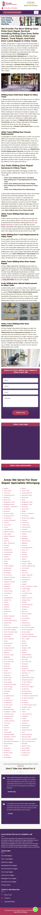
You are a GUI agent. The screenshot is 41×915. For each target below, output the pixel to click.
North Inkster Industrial (11, 627)
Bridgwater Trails (27, 504)
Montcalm (25, 616)
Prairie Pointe (8, 650)
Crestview (25, 529)
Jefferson (24, 570)
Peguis (24, 641)
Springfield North (27, 693)
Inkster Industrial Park (28, 566)
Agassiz (6, 488)
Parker (6, 641)
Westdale (24, 743)
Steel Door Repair (7, 862)
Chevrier (6, 522)
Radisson (6, 652)
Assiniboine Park (27, 495)
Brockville (25, 506)
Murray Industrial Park (10, 620)
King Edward (25, 579)
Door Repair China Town (11, 15)
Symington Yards (9, 709)
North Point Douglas (28, 627)
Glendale (24, 554)
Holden (6, 563)
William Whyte (8, 752)
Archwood (7, 493)
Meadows (7, 609)
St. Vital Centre (8, 705)
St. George (7, 698)
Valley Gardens (26, 725)
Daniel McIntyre (26, 531)
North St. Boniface (27, 629)
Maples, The (7, 600)
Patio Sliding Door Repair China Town (27, 15)
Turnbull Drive (8, 718)
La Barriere (7, 584)
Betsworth (25, 497)
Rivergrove (25, 664)
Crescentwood (8, 529)
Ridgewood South (27, 657)
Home (3, 15)
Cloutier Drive (26, 525)
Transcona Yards (9, 716)
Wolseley (6, 755)
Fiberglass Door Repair (8, 878)
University (25, 723)
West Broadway (8, 739)
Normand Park (26, 625)
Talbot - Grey (26, 709)
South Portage (8, 686)
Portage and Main (9, 648)
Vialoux (6, 730)
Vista (23, 732)
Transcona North (9, 714)
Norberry (6, 625)
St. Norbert (25, 702)
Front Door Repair (7, 872)
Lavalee (24, 584)
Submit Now (20, 412)
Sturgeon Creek (26, 707)
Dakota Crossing (9, 531)
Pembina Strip (8, 643)
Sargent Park (8, 677)
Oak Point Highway (27, 634)
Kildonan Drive (26, 577)
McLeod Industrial (27, 604)
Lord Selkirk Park (27, 593)
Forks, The (25, 550)
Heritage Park (26, 561)
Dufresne (24, 536)
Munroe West (26, 618)
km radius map (20, 443)
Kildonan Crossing (9, 577)
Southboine (25, 689)
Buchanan (7, 511)
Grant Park (7, 559)
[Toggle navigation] (36, 12)
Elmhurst (24, 545)
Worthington (7, 757)
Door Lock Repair (7, 859)
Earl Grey (6, 541)
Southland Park (26, 691)
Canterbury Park (9, 515)
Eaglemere (25, 538)
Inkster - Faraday (27, 563)
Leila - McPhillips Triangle (29, 586)
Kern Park (25, 572)
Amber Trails (25, 490)
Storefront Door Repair (8, 882)
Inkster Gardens (8, 566)
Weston (6, 746)
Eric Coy (6, 547)
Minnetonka (7, 611)
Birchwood (7, 500)
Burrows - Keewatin (28, 513)
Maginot (24, 595)
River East (25, 659)
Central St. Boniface (9, 520)
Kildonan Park (8, 579)
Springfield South (9, 696)
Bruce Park (25, 509)
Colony (6, 527)
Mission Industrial (9, 616)
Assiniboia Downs (9, 495)
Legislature (7, 586)
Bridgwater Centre (9, 502)
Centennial (25, 515)
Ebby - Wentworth (9, 543)
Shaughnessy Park (27, 680)
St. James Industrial (27, 698)
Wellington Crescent (10, 737)
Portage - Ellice (26, 648)
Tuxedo (24, 718)
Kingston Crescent (9, 582)
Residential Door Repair (9, 865)
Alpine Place (7, 490)
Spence (6, 693)
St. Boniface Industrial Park (30, 696)
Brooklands (7, 509)
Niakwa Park (7, 623)
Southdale (7, 691)
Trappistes (25, 716)
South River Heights (28, 686)
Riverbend (7, 664)
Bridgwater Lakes (9, 504)
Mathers (24, 602)
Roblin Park (7, 668)
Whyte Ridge (26, 748)
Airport (24, 488)
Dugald (6, 538)
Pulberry (24, 650)
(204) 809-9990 (9, 901)
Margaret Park (26, 600)
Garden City (7, 554)
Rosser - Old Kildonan (28, 670)
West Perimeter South (28, 741)
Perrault (24, 643)
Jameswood (7, 570)
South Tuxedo (8, 689)
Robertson (25, 666)
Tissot (23, 711)
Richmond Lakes (9, 654)
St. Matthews (8, 702)
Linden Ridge (26, 588)
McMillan (6, 607)
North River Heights (10, 629)
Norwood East (26, 632)
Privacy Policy (5, 885)
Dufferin (24, 534)
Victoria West (8, 732)
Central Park (7, 518)
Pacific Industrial (9, 639)
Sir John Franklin (27, 682)
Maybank (6, 604)
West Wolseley (8, 743)
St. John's (24, 700)
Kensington (7, 572)
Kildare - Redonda (27, 575)
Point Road (7, 645)
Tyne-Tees (7, 723)
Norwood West (8, 634)
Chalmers (24, 520)
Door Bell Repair (6, 855)
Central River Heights (28, 518)
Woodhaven (25, 755)
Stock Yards (7, 707)
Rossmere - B (26, 673)
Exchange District (27, 547)
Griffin (5, 561)
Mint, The (24, 611)
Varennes (6, 727)
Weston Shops (26, 746)
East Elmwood (26, 541)
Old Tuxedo (7, 636)
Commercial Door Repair (9, 869)
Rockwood (25, 668)
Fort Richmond (8, 552)
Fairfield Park (8, 550)
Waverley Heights (9, 734)
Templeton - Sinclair (10, 711)
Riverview (7, 666)
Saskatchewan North (28, 677)
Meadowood (25, 607)
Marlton (6, 602)
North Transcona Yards (10, 632)
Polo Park (25, 645)
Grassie (24, 559)
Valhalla (6, 725)
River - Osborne (8, 659)
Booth (23, 500)
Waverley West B (27, 734)
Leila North (7, 588)
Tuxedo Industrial (9, 721)
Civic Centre (7, 525)
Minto (5, 613)
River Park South (9, 661)
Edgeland (24, 543)
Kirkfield (24, 582)
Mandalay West (8, 598)
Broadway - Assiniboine (11, 506)
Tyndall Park (25, 721)
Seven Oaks (7, 680)
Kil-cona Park (8, 575)
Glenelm (6, 557)
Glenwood (25, 557)
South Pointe (26, 684)
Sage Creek (25, 675)
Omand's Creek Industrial (29, 636)
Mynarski (24, 620)
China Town (25, 522)
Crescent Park (26, 527)
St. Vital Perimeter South (29, 705)
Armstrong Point (27, 493)
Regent (24, 652)
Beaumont (7, 497)
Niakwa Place (26, 623)
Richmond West (26, 654)
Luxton (6, 595)
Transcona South (27, 714)
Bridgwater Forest (27, 502)
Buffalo (24, 511)
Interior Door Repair (7, 875)
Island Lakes (7, 568)
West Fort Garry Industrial (29, 739)
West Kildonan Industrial (11, 741)
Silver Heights (8, 682)
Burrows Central (8, 513)
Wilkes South (26, 750)
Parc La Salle (25, 639)
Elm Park (6, 545)
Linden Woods (8, 591)
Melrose (24, 609)
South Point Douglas (10, 684)
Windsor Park (26, 752)
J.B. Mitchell (25, 568)
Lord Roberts (8, 593)
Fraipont (24, 552)
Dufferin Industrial (9, 536)
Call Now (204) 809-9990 (12, 12)
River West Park (26, 661)
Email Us (7, 898)
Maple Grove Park (27, 598)
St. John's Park (8, 700)
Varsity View (25, 727)
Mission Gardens (27, 613)
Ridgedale (7, 657)
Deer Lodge (7, 534)
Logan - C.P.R (26, 591)
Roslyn (6, 670)
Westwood (7, 748)
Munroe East (7, 618)
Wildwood (7, 750)
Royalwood (7, 675)
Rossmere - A (8, 673)
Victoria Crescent (27, 730)
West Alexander (26, 737)
